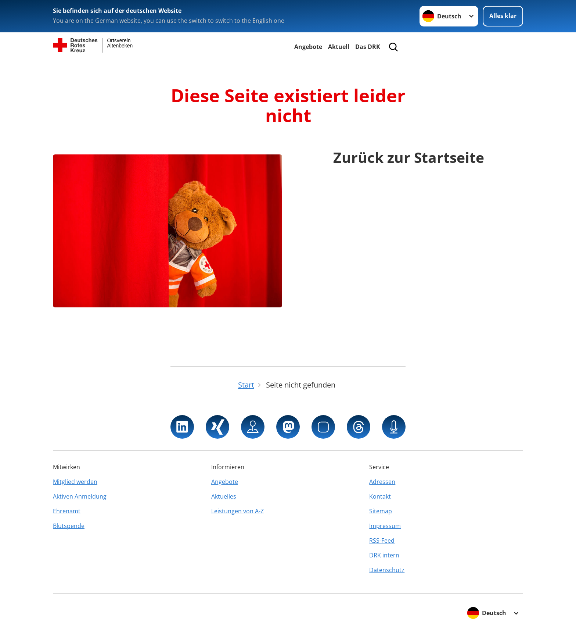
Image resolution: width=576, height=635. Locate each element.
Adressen (382, 482)
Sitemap (380, 511)
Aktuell (338, 47)
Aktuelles (223, 496)
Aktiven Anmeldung (80, 496)
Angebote (308, 47)
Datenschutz (386, 570)
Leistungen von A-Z (237, 511)
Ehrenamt (66, 511)
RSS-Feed (382, 540)
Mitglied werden (75, 482)
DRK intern (384, 555)
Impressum (385, 526)
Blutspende (68, 526)
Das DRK (367, 47)
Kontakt (380, 496)
